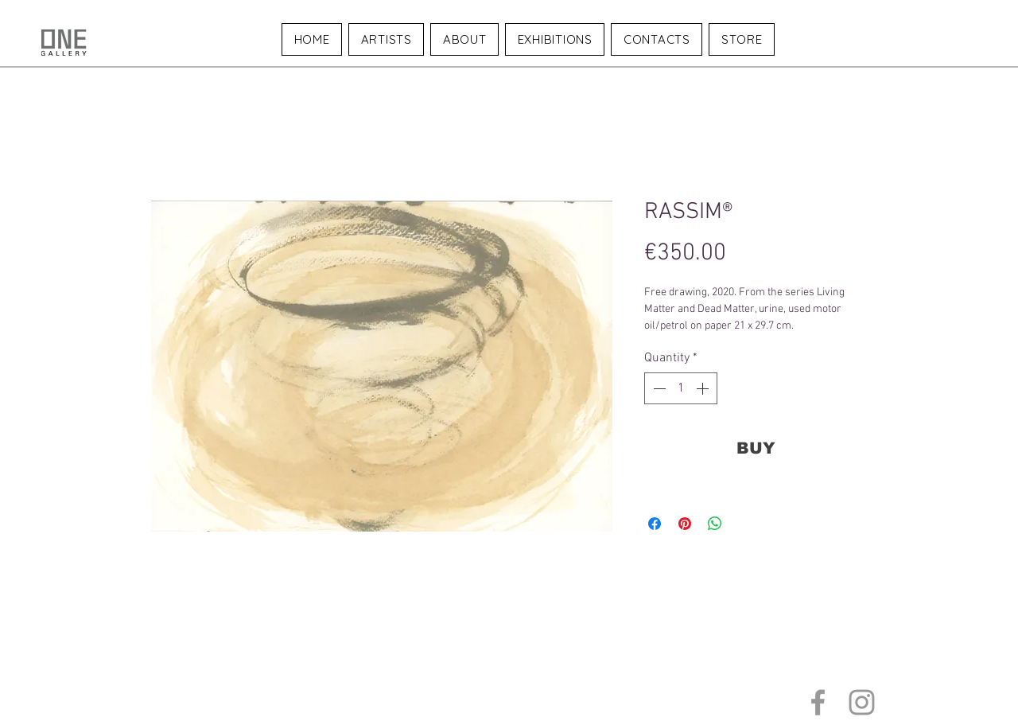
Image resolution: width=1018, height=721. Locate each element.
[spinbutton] (681, 388)
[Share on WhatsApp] (715, 523)
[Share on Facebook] (654, 523)
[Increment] (704, 388)
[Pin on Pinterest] (684, 523)
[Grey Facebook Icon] (818, 702)
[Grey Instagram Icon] (862, 702)
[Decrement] (658, 388)
